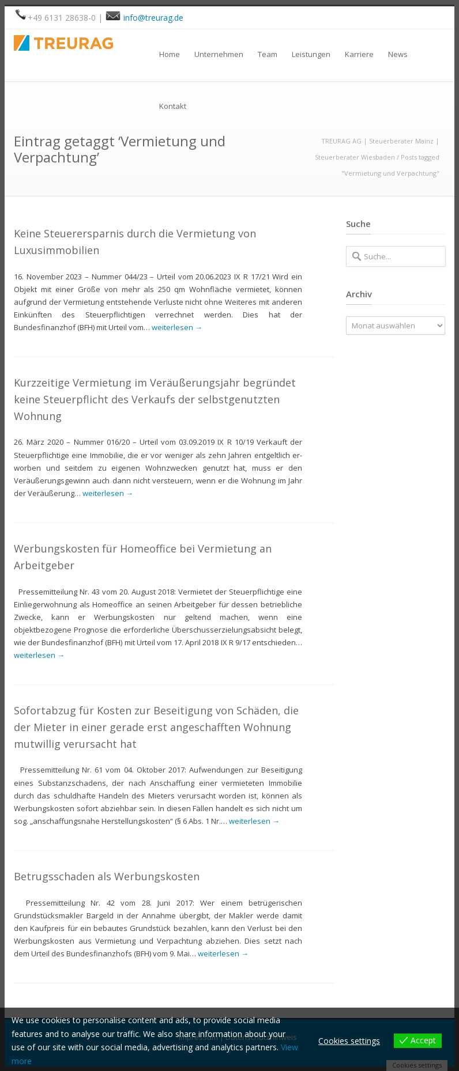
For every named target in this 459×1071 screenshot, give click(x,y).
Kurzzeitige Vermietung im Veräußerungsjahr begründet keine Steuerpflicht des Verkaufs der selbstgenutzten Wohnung (155, 399)
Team (267, 54)
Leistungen (311, 54)
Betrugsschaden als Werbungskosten (107, 876)
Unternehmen (218, 54)
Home (169, 54)
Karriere (359, 54)
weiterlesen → (177, 327)
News (398, 54)
